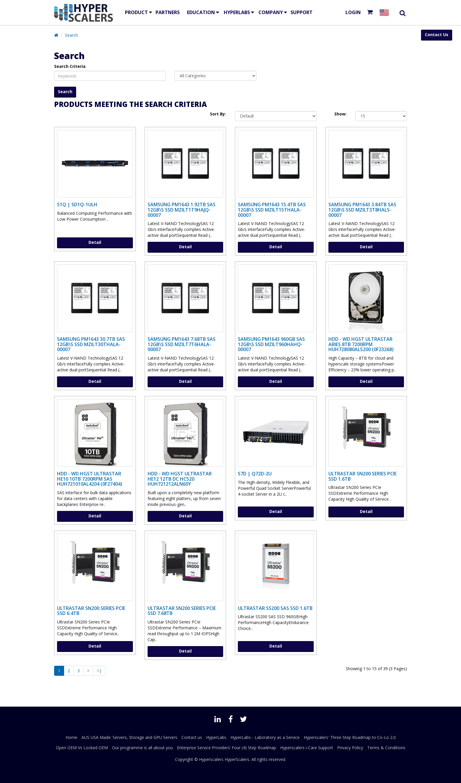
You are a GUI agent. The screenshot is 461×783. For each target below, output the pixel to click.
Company (270, 12)
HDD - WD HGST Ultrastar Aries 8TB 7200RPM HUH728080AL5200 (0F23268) (361, 344)
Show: (340, 114)
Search (71, 35)
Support (301, 12)
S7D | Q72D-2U (255, 473)
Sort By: (218, 114)
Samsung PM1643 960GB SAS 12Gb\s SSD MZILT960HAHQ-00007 (271, 344)
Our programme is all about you (142, 747)
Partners (168, 12)
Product (136, 12)
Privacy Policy (350, 747)
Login (353, 12)
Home (71, 737)
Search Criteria (70, 66)
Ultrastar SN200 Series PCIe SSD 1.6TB (362, 476)
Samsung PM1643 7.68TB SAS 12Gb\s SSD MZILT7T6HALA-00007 (182, 344)
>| (99, 670)
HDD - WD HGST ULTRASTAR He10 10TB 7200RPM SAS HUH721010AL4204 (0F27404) (89, 478)
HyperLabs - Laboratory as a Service (265, 737)
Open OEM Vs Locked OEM (82, 747)
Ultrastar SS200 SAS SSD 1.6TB (275, 608)
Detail (94, 242)
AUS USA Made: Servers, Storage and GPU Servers (129, 737)
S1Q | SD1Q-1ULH (77, 204)
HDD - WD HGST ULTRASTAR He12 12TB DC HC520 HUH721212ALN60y (180, 478)
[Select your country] (385, 12)
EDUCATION (201, 12)
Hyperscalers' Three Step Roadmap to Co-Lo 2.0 (350, 737)
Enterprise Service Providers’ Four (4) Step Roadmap (226, 747)
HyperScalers (237, 759)
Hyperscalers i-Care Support (306, 747)
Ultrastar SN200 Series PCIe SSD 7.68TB (182, 611)
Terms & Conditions (386, 747)
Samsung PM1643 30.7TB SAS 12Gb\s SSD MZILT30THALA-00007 (91, 344)
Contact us (191, 737)
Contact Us (436, 34)
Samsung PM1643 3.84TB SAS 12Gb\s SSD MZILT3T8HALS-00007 (362, 209)
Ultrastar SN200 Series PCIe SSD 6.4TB (91, 611)
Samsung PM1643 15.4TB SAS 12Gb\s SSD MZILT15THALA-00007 (272, 209)
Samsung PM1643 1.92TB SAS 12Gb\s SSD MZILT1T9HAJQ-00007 (182, 209)
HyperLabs (237, 12)
